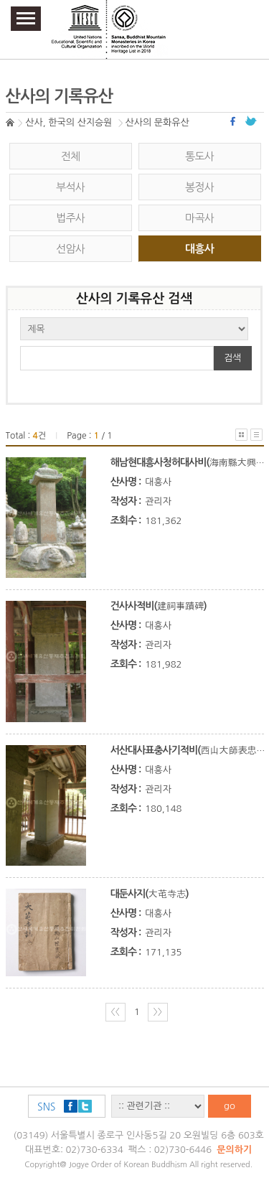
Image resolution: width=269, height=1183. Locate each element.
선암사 (70, 248)
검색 (232, 358)
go (229, 1105)
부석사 (70, 187)
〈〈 (115, 1011)
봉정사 (199, 187)
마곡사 (199, 217)
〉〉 (158, 1011)
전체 (70, 156)
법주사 (70, 217)
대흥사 (199, 248)
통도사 (199, 156)
